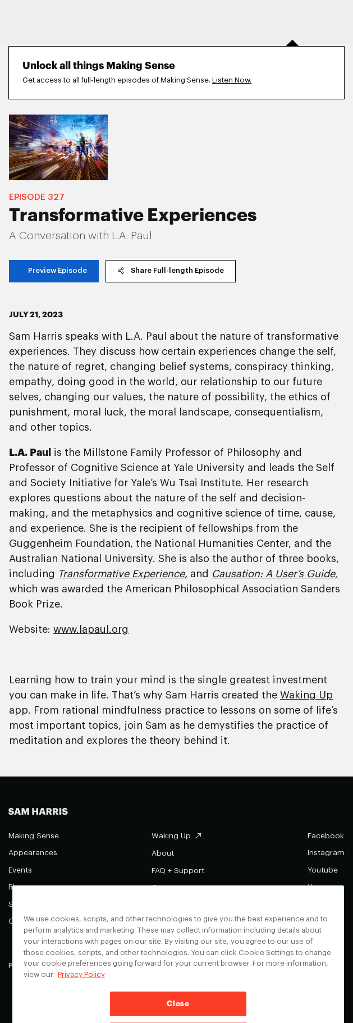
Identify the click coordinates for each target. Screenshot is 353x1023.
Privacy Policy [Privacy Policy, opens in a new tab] (81, 984)
